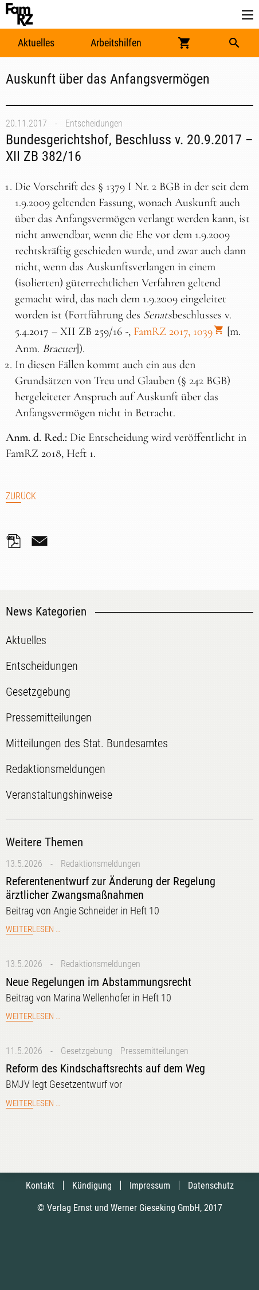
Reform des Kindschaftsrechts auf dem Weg (105, 1068)
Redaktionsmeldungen (100, 863)
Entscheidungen (94, 123)
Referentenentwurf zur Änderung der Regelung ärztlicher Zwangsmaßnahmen (110, 888)
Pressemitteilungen (154, 1051)
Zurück (21, 496)
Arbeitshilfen (116, 43)
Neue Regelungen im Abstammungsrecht (98, 982)
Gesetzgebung (86, 1051)
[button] (247, 15)
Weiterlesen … (33, 929)
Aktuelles (36, 43)
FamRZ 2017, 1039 (173, 331)
